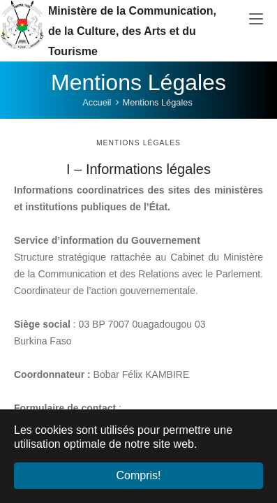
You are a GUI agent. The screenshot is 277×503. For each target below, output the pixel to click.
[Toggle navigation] (256, 19)
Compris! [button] (138, 475)
